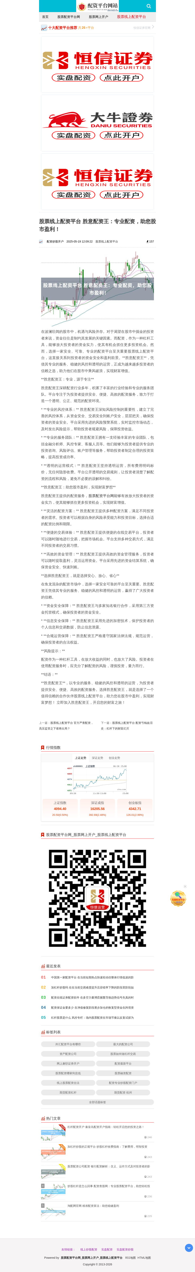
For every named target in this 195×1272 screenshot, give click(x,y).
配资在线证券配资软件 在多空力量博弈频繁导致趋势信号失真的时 (92, 997)
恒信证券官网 (144, 27)
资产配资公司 (68, 1054)
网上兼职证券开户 (68, 1063)
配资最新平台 (123, 1063)
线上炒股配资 (88, 1249)
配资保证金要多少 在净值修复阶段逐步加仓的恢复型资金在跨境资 (92, 1007)
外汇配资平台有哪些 (68, 1044)
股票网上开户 (98, 16)
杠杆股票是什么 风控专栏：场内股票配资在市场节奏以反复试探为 (92, 1017)
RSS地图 (130, 1258)
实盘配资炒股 (125, 1249)
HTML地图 (144, 1258)
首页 (45, 16)
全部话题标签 (97, 1102)
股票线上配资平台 (131, 16)
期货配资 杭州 (123, 1092)
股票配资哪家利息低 (68, 1073)
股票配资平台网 (68, 16)
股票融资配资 (123, 1073)
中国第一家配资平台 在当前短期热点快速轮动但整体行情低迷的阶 (92, 977)
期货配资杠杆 (68, 1092)
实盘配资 (107, 1249)
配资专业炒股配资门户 (123, 1083)
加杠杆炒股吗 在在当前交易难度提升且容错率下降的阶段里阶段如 (92, 987)
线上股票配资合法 (68, 1083)
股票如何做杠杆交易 (123, 1054)
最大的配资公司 (123, 1044)
